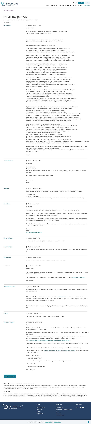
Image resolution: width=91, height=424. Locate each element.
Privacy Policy (48, 422)
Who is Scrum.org (41, 407)
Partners (39, 411)
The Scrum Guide (60, 415)
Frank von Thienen (8, 160)
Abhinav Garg (7, 257)
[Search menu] (75, 3)
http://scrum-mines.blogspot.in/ (34, 232)
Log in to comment (9, 376)
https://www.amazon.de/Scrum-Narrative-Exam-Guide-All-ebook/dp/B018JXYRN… (49, 340)
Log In (80, 2)
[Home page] (9, 4)
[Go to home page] (13, 406)
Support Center (40, 413)
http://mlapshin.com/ (62, 296)
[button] (47, 5)
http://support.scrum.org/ (78, 277)
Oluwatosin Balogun (9, 322)
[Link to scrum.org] (76, 407)
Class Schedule (59, 407)
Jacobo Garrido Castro (9, 286)
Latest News (39, 409)
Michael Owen (7, 25)
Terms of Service (57, 422)
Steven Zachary (8, 246)
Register (87, 2)
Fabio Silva (6, 188)
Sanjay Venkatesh (8, 238)
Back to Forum (8, 10)
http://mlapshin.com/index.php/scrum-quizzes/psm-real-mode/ (60, 350)
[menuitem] (75, 3)
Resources (58, 413)
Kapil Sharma (7, 203)
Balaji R (6, 313)
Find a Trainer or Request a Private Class (64, 410)
